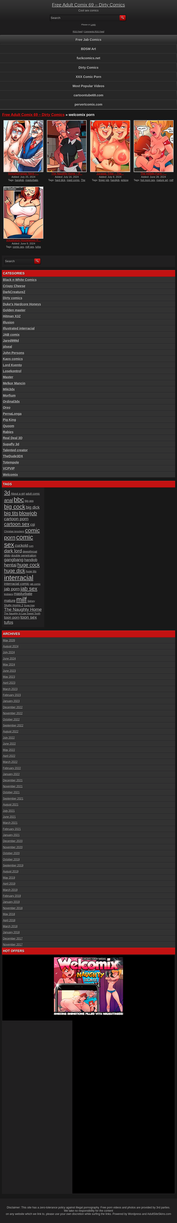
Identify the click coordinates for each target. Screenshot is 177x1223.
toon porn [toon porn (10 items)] (12, 617)
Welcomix (10, 474)
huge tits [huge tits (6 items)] (31, 571)
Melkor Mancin (14, 383)
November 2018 (13, 908)
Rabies (8, 432)
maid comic (73, 180)
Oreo (7, 407)
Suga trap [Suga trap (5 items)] (29, 605)
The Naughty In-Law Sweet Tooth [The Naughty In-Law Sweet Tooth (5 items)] (22, 613)
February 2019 (12, 896)
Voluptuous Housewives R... (23, 240)
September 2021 (13, 798)
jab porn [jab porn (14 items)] (12, 588)
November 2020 (13, 847)
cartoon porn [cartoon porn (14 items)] (16, 518)
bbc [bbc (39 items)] (19, 499)
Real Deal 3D (13, 438)
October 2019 (11, 859)
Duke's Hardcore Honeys (22, 304)
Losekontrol (12, 371)
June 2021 (9, 816)
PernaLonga (12, 413)
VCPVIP (9, 468)
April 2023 (9, 682)
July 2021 (9, 810)
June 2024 (9, 658)
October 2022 (11, 719)
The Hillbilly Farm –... (154, 173)
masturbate (31, 180)
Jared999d (11, 340)
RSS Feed (78, 31)
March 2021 (10, 822)
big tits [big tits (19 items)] (11, 513)
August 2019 (10, 871)
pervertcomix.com (89, 104)
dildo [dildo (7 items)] (7, 555)
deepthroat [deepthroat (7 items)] (30, 551)
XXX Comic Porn (88, 77)
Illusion (8, 322)
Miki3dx (9, 389)
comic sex (18, 246)
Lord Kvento (12, 365)
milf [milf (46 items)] (21, 599)
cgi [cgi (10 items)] (32, 525)
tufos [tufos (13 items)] (8, 622)
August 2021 (10, 804)
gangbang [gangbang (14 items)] (14, 559)
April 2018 (9, 920)
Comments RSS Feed (94, 31)
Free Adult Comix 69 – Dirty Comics (88, 4)
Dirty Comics (88, 67)
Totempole (11, 462)
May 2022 (9, 750)
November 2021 (13, 786)
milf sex (29, 246)
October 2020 (11, 853)
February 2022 (12, 768)
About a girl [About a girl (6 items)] (18, 493)
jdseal (7, 346)
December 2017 (13, 938)
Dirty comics (12, 298)
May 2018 (9, 914)
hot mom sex (148, 180)
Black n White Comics (20, 279)
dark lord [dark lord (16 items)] (13, 550)
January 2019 (11, 902)
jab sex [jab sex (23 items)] (29, 589)
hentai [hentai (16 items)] (10, 565)
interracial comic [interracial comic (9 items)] (17, 584)
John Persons (13, 352)
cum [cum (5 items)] (31, 546)
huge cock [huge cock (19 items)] (28, 565)
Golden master (14, 310)
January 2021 (11, 835)
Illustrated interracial (19, 328)
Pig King (9, 419)
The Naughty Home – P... (66, 173)
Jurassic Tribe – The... (110, 173)
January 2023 (11, 701)
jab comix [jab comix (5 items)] (35, 584)
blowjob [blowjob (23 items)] (28, 513)
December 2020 (13, 841)
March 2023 (10, 689)
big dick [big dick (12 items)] (33, 507)
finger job (104, 180)
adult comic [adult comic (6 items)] (33, 493)
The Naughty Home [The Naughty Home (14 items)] (23, 609)
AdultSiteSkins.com (159, 1214)
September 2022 (13, 725)
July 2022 (9, 737)
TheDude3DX (13, 456)
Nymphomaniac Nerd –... (23, 173)
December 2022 (13, 707)
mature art (162, 180)
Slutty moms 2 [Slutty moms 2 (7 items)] (13, 605)
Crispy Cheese (14, 286)
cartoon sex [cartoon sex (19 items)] (17, 524)
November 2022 (13, 713)
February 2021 (12, 829)
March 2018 (10, 926)
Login (93, 25)
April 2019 (9, 883)
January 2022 (11, 774)
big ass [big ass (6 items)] (29, 501)
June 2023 (9, 671)
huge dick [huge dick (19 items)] (14, 571)
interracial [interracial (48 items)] (18, 577)
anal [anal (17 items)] (8, 500)
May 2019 (9, 877)
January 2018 (11, 932)
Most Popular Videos (88, 86)
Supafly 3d (11, 444)
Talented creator (15, 450)
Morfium (9, 395)
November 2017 (13, 944)
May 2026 (9, 640)
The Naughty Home (69, 181)
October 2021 (11, 792)
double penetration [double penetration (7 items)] (23, 555)
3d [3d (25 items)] (7, 493)
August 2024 (10, 646)
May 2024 (9, 664)
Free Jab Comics (88, 40)
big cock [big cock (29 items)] (14, 506)
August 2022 (10, 731)
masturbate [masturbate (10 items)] (23, 594)
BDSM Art (88, 49)
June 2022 (9, 743)
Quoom (8, 426)
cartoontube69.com (88, 95)
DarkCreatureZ (14, 292)
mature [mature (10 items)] (10, 601)
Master (8, 377)
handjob (19, 180)
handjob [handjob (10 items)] (30, 560)
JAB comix (11, 334)
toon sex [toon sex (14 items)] (29, 617)
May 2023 (9, 676)
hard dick (60, 180)
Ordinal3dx (11, 401)
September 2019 (13, 865)
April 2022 (9, 756)
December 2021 (13, 780)
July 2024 (9, 652)
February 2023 (12, 695)
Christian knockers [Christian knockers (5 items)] (14, 531)
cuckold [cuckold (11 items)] (21, 545)
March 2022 (10, 762)
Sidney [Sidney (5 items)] (31, 601)
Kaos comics (13, 358)
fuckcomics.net (88, 58)
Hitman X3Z (12, 316)
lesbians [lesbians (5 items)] (8, 594)
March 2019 (10, 890)
